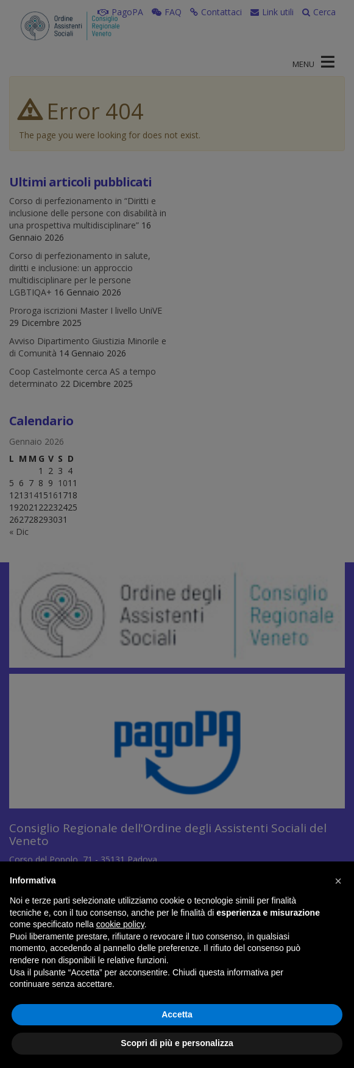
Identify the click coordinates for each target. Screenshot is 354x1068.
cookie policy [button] (120, 924)
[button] (338, 881)
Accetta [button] (177, 1014)
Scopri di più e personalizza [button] (177, 1043)
